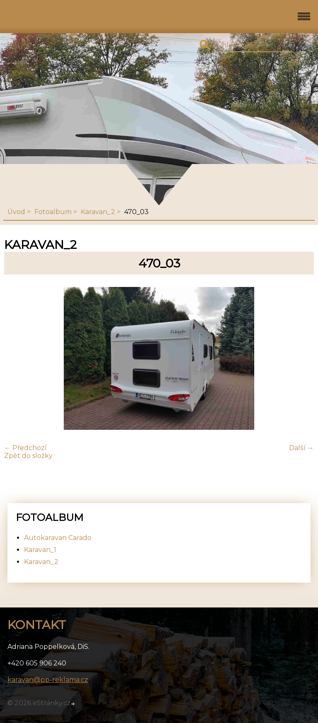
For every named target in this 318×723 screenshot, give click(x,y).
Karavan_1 (40, 550)
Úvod (16, 212)
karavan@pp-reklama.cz (47, 680)
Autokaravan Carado (58, 538)
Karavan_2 (98, 212)
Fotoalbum (53, 212)
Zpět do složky (28, 456)
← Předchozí (25, 448)
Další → (301, 448)
